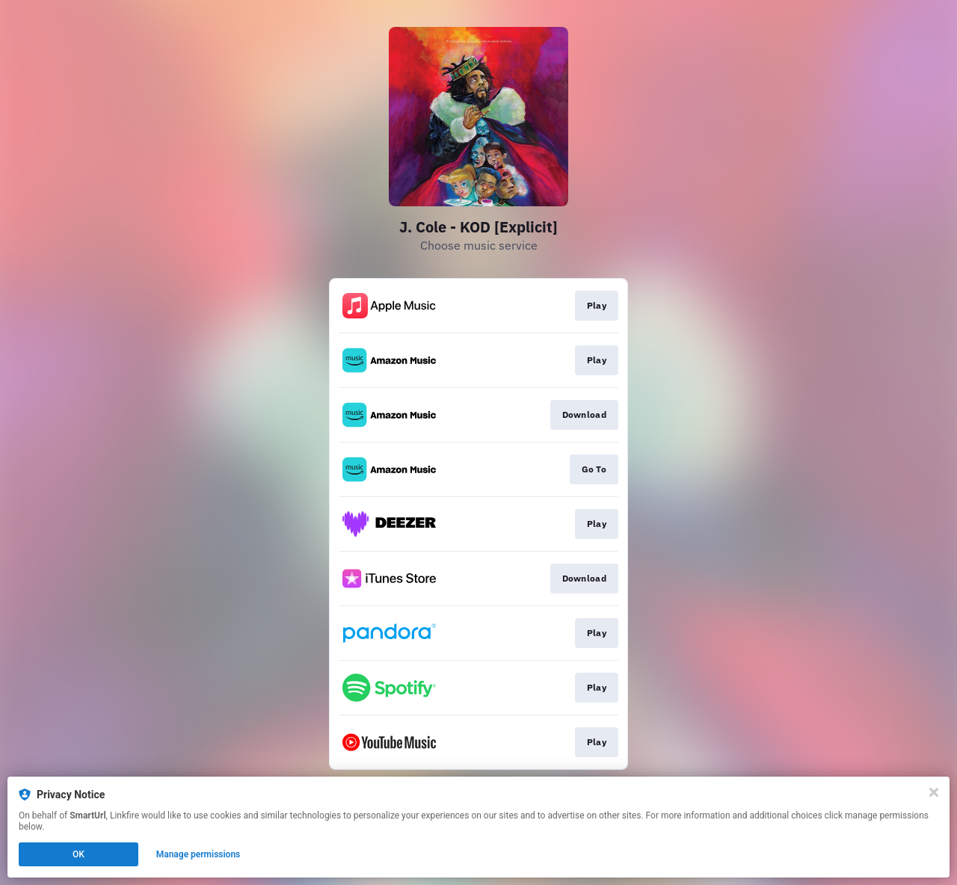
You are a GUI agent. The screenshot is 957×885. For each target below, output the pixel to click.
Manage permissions (198, 854)
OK (78, 854)
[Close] (934, 792)
